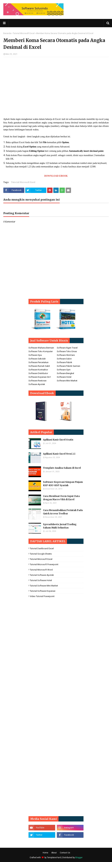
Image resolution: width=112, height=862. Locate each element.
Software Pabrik (64, 362)
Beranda (7, 33)
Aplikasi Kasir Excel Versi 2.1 (59, 453)
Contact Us (65, 853)
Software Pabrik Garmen (68, 366)
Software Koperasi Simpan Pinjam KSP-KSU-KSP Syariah (63, 484)
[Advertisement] (56, 83)
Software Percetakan (38, 362)
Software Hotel (64, 377)
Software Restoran (37, 380)
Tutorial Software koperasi (42, 591)
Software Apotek (36, 384)
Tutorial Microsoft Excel (23, 33)
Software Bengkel (65, 373)
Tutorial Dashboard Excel (42, 548)
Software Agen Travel (67, 347)
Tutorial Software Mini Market (44, 585)
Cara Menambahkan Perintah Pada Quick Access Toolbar (63, 512)
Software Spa (35, 355)
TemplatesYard (54, 857)
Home (45, 853)
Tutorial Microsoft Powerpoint (44, 564)
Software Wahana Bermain (41, 347)
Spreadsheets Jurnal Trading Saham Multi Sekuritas (59, 526)
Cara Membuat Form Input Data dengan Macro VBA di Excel (61, 498)
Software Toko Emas (67, 351)
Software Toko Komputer (40, 351)
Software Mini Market (67, 380)
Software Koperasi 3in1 (39, 377)
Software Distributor (38, 373)
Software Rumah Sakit (39, 366)
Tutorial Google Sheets (41, 554)
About (54, 853)
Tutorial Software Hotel (41, 580)
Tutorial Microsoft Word (41, 569)
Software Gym (63, 369)
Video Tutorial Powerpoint (42, 596)
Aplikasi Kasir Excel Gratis (58, 439)
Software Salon (64, 358)
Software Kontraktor (38, 369)
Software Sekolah (37, 358)
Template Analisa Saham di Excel (62, 468)
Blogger (78, 857)
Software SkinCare (66, 355)
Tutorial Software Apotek (42, 575)
